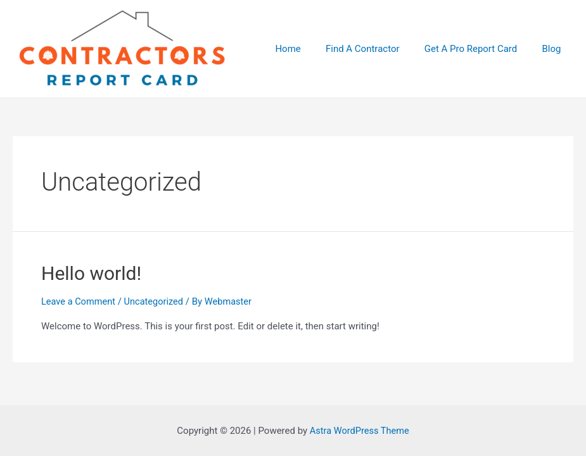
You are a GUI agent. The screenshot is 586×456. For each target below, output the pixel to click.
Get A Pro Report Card (479, 48)
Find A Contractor (377, 48)
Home (308, 48)
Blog (554, 48)
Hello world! (91, 273)
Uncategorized (156, 301)
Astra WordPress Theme (359, 430)
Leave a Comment (79, 301)
